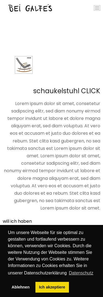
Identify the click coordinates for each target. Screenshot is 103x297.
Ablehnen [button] (21, 287)
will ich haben (17, 221)
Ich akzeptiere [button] (52, 287)
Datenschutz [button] (81, 273)
